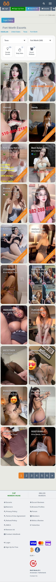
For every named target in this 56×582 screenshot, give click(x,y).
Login (5, 8)
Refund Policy (10, 520)
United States (15, 32)
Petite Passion (10, 391)
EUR (32, 555)
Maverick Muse (38, 269)
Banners (8, 507)
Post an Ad (33, 8)
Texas (25, 32)
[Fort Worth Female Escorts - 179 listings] (7, 51)
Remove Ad (9, 529)
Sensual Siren (38, 350)
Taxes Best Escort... (13, 229)
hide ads (52, 15)
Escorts (45, 8)
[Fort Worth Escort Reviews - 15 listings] (31, 51)
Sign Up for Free (11, 547)
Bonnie (6, 188)
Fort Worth (33, 32)
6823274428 (9, 350)
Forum (33, 511)
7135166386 (37, 310)
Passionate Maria (40, 391)
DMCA (7, 525)
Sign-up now (18, 8)
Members (35, 516)
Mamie (6, 67)
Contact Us (33, 576)
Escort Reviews (37, 502)
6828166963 (9, 310)
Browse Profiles (37, 507)
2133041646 (9, 269)
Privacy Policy (10, 511)
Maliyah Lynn (38, 229)
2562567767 (9, 431)
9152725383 (37, 431)
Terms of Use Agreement (14, 516)
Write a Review (37, 520)
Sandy (34, 107)
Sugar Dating (8, 20)
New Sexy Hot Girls (13, 148)
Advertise (35, 525)
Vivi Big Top (37, 67)
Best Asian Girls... (40, 148)
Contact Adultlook (12, 534)
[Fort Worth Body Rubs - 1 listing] (19, 51)
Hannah (7, 107)
